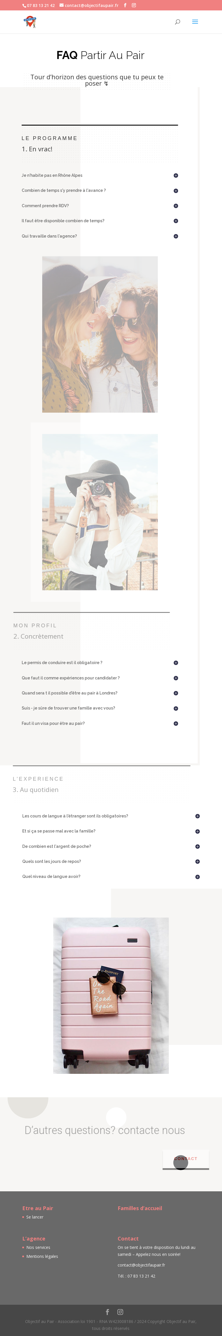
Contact (193, 1158)
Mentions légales (42, 1256)
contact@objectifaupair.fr (141, 1265)
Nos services (38, 1247)
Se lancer (34, 1217)
